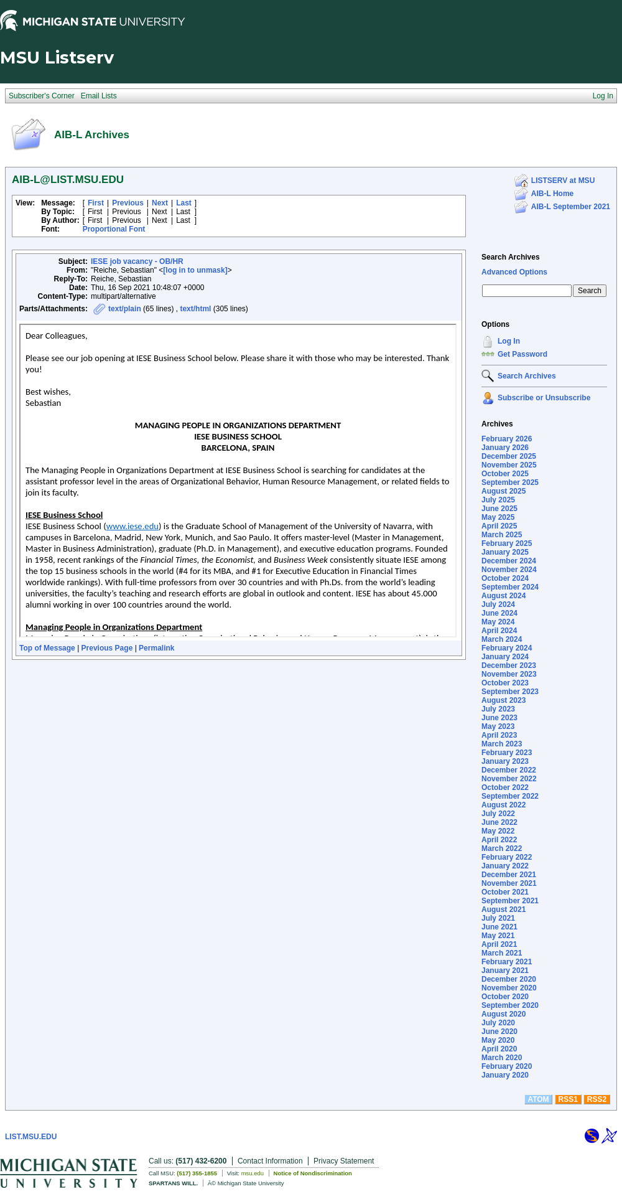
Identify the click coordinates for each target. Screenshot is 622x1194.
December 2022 (508, 770)
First (96, 203)
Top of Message (47, 648)
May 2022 (497, 831)
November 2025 (509, 465)
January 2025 (505, 552)
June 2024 (499, 613)
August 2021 (503, 909)
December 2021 (508, 874)
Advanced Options (514, 272)
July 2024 (498, 604)
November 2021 (509, 883)
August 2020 (503, 1014)
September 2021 (510, 900)
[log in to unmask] (195, 270)
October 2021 (505, 892)
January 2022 (505, 866)
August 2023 (503, 700)
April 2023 (499, 735)
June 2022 (499, 822)
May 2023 (497, 726)
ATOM (538, 1099)
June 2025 (499, 508)
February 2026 (506, 439)
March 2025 (501, 534)
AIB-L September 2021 (570, 206)
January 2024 (505, 656)
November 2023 (509, 674)
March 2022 (501, 848)
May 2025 (497, 517)
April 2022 (499, 839)
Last (184, 203)
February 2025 (506, 543)
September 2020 (510, 1005)
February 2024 (506, 648)
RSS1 (568, 1099)
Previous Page (107, 648)
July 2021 (498, 918)
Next (160, 203)
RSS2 (596, 1099)
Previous (128, 203)
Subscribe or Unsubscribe (544, 397)
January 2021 (505, 970)
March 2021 (501, 953)
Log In (509, 341)
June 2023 (499, 717)
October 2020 (505, 996)
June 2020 (499, 1031)
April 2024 (499, 630)
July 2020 (498, 1022)
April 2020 (499, 1049)
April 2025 (499, 526)
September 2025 (510, 482)
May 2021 (497, 935)
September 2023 (510, 691)
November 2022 (509, 778)
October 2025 (505, 473)
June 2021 (499, 927)
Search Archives (510, 257)
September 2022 (510, 796)
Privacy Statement (343, 1161)
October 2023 (505, 683)
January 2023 (505, 761)
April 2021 (499, 944)
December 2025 (508, 456)
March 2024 (501, 639)
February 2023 (506, 752)
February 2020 (506, 1066)
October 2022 (505, 787)
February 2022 (506, 857)
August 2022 (503, 805)
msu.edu (252, 1173)
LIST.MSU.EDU (31, 1136)
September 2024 (510, 587)
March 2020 (501, 1057)
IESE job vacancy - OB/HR (137, 261)
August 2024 (503, 595)
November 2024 (509, 569)
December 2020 (508, 979)
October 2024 (505, 578)
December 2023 (508, 665)
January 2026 (505, 447)
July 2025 (498, 500)
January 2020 (505, 1075)
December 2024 (508, 561)
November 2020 (509, 988)
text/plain (124, 308)
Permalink (156, 648)
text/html (195, 308)
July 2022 (498, 813)
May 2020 (497, 1040)
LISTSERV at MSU (563, 180)
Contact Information (270, 1161)
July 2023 (498, 709)
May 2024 (497, 622)
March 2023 (501, 744)
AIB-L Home (552, 193)
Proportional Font (114, 229)
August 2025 (503, 491)
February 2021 (506, 961)
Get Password (522, 354)
